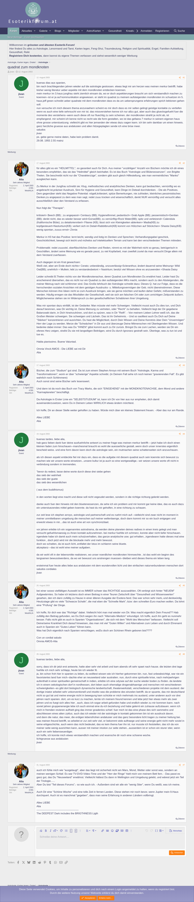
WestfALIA (29, 191)
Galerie (43, 30)
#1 (184, 77)
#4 (184, 434)
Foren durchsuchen (34, 37)
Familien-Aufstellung (171, 48)
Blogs (58, 30)
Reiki (27, 52)
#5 (184, 585)
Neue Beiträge (15, 37)
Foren (13, 30)
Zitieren (181, 146)
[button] (34, 31)
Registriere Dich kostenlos (25, 55)
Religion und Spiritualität (136, 48)
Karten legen (82, 48)
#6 (184, 654)
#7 (184, 765)
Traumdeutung (112, 48)
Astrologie (42, 48)
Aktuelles (27, 30)
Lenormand (55, 48)
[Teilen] (180, 77)
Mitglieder (73, 30)
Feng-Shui (97, 48)
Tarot (71, 48)
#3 (184, 365)
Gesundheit (115, 30)
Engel (155, 48)
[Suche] (179, 31)
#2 (184, 163)
